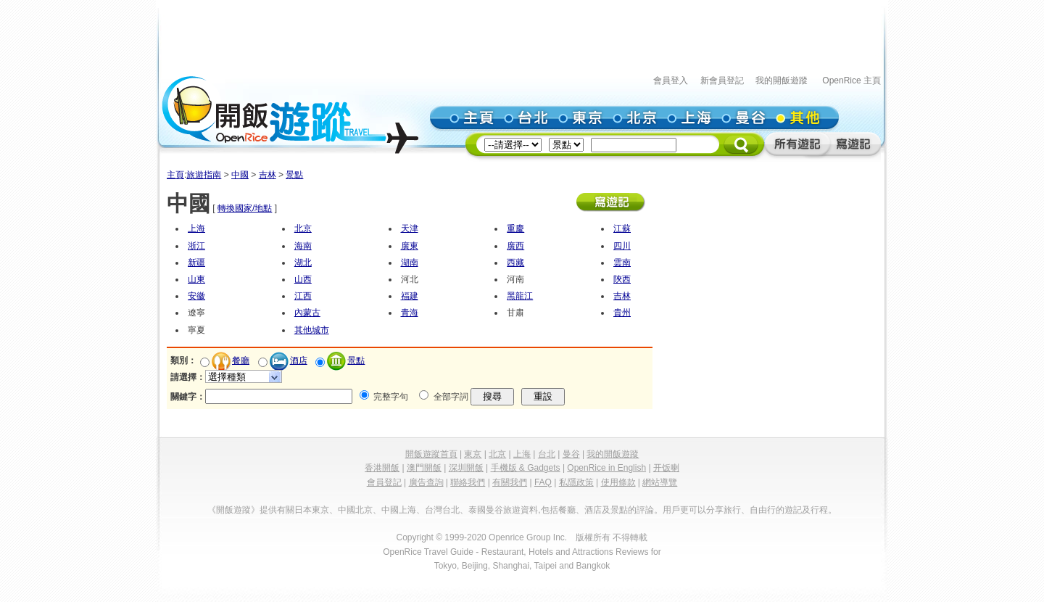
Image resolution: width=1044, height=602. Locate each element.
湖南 (409, 262)
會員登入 (670, 80)
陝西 (622, 279)
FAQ (543, 482)
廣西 (515, 246)
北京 (303, 228)
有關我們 (509, 482)
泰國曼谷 (485, 510)
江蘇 (622, 228)
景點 (294, 175)
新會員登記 (722, 80)
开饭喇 (666, 468)
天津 (409, 228)
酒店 (298, 360)
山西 (303, 279)
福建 (409, 296)
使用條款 (618, 482)
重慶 (515, 228)
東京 (472, 454)
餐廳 (240, 360)
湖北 (303, 262)
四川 (622, 246)
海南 (303, 246)
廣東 (409, 246)
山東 (196, 279)
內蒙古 (307, 313)
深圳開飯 (466, 468)
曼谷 (571, 454)
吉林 (267, 175)
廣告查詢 (426, 482)
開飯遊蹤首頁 (431, 454)
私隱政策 (576, 482)
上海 (196, 228)
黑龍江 (520, 296)
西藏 (515, 262)
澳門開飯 (424, 468)
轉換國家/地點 (245, 208)
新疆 (196, 262)
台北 (546, 454)
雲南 (622, 262)
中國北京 (355, 510)
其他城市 (311, 330)
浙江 (196, 246)
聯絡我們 (467, 482)
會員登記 (384, 482)
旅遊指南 (203, 175)
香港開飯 (382, 468)
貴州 (622, 313)
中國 (240, 175)
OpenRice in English (606, 468)
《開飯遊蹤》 (233, 510)
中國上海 (398, 510)
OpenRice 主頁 (851, 80)
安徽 (196, 296)
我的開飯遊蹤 (781, 80)
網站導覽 (659, 482)
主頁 (175, 175)
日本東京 (311, 510)
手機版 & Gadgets (525, 468)
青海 (409, 313)
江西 (303, 296)
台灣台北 (442, 510)
